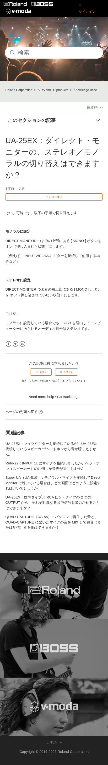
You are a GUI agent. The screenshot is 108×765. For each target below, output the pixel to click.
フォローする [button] (54, 197)
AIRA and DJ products (53, 90)
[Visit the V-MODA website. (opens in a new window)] (54, 707)
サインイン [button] (87, 12)
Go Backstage (68, 397)
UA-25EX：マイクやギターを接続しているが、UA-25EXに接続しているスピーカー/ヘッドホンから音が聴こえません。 (52, 449)
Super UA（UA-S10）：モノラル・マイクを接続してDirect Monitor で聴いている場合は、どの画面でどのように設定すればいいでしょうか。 (53, 482)
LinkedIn (22, 344)
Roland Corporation (18, 90)
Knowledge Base (85, 90)
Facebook (8, 344)
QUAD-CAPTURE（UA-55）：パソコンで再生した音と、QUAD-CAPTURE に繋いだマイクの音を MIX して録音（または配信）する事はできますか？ (53, 522)
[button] (80, 4)
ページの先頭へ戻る (24, 412)
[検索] (54, 53)
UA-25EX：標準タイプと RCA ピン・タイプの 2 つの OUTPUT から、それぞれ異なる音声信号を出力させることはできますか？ (52, 502)
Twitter (15, 344)
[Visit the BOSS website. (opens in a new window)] (54, 648)
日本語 (93, 108)
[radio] (41, 372)
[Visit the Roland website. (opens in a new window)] (54, 589)
